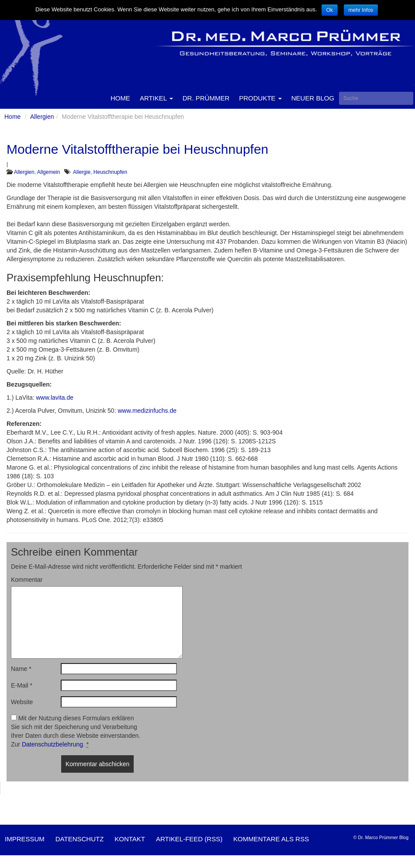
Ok (329, 10)
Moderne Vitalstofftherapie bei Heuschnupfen (137, 149)
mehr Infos (361, 10)
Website (22, 701)
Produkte (260, 98)
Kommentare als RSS (271, 839)
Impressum (25, 839)
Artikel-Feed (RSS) (189, 839)
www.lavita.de (54, 397)
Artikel (156, 98)
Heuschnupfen (110, 172)
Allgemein (48, 172)
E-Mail (21, 685)
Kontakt (129, 839)
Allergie (81, 172)
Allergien (42, 116)
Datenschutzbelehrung (52, 744)
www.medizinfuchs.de (147, 410)
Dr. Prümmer (206, 98)
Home (120, 98)
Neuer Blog (312, 98)
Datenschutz (79, 839)
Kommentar (26, 579)
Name (21, 668)
